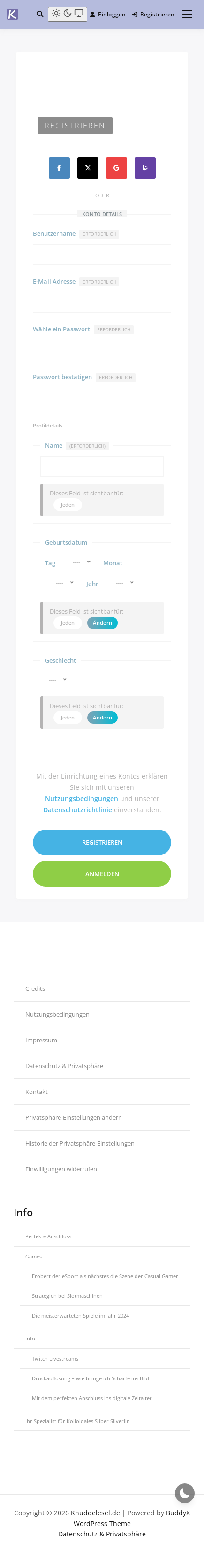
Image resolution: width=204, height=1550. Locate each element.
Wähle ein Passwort (83, 329)
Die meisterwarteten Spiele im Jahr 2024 (80, 1312)
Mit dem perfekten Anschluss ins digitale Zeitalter (92, 1395)
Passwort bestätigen (84, 377)
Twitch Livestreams (55, 1355)
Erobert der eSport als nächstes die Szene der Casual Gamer (105, 1273)
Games (33, 1253)
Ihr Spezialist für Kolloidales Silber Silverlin (77, 1418)
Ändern (102, 619)
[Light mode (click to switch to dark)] (67, 14)
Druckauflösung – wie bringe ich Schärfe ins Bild (90, 1375)
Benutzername (76, 234)
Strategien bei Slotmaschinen (67, 1292)
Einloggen (108, 14)
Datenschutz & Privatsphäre (64, 1062)
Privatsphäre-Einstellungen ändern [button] (73, 1114)
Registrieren (153, 14)
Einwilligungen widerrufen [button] (61, 1165)
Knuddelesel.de (95, 1509)
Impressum (41, 1037)
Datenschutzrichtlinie (77, 806)
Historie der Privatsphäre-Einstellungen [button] (80, 1140)
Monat (112, 561)
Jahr (92, 581)
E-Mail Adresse (76, 281)
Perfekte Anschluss (48, 1233)
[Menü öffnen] (187, 14)
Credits (35, 985)
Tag (50, 561)
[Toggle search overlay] (40, 14)
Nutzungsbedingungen (81, 795)
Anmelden (102, 870)
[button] (40, 14)
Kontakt (36, 1088)
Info (30, 1335)
